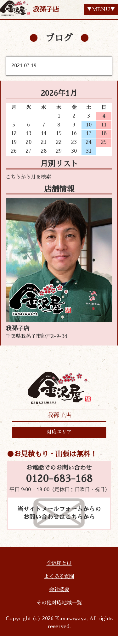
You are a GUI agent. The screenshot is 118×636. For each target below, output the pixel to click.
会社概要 (59, 589)
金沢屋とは (59, 563)
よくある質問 (59, 576)
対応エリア (59, 432)
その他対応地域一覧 (59, 602)
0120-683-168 (59, 479)
